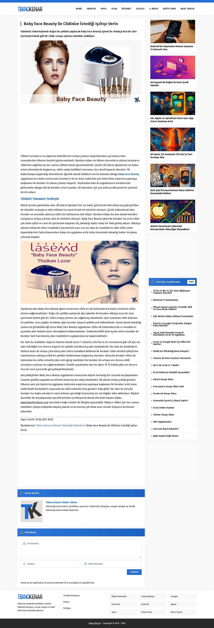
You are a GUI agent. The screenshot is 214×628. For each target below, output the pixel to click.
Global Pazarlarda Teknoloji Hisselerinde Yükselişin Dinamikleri (169, 228)
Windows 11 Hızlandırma (164, 300)
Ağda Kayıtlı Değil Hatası (164, 436)
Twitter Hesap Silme (162, 414)
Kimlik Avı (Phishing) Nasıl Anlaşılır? (170, 351)
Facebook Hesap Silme (163, 393)
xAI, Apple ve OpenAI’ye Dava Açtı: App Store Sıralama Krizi (171, 120)
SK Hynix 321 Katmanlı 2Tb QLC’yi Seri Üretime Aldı (171, 156)
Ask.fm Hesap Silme (162, 379)
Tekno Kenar (43, 425)
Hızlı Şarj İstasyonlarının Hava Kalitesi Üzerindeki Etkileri (172, 192)
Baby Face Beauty (128, 174)
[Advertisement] (81, 129)
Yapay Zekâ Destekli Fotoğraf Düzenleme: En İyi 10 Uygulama (168, 333)
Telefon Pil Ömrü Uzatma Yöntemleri (171, 358)
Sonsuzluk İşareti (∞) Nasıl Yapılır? (170, 400)
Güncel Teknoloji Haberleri (68, 425)
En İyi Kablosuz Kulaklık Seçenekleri (170, 372)
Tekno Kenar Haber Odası (61, 502)
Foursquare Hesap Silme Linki (167, 386)
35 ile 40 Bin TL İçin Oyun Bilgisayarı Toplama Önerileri (170, 291)
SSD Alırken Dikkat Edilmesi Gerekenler (172, 316)
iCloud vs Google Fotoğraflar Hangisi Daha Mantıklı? (171, 324)
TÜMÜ (191, 282)
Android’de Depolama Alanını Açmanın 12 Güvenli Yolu (171, 48)
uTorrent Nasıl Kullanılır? (165, 429)
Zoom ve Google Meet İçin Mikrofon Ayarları (170, 343)
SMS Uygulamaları (161, 421)
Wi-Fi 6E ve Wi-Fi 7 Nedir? (165, 365)
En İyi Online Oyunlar (162, 407)
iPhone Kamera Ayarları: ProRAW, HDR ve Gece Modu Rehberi (171, 308)
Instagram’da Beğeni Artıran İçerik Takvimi (169, 84)
